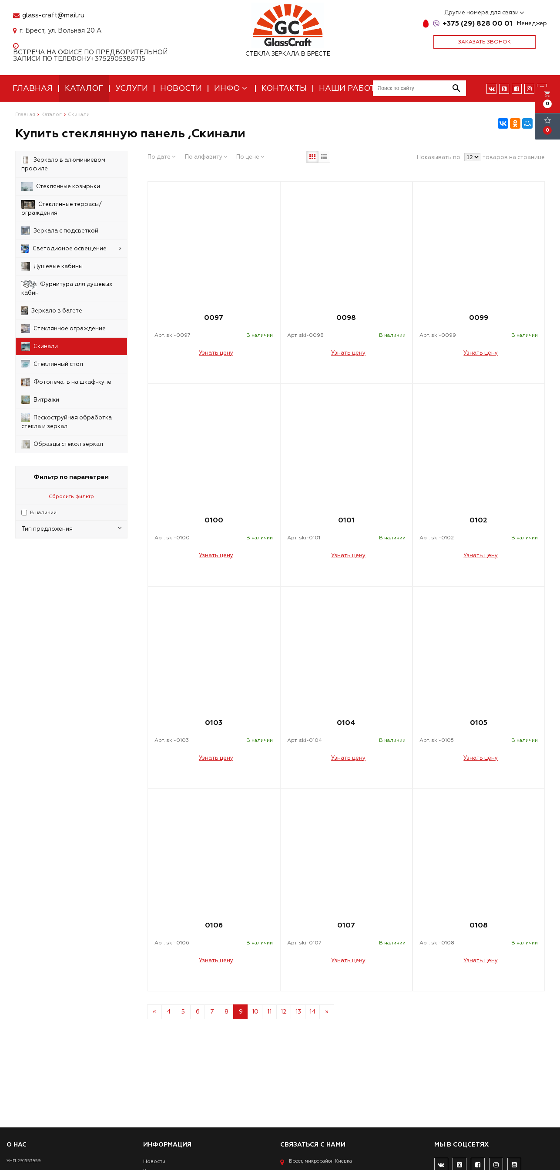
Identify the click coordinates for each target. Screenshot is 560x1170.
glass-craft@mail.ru (53, 15)
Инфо (231, 88)
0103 (213, 722)
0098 (346, 317)
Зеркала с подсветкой (59, 230)
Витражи (40, 400)
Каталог (84, 88)
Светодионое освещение (71, 248)
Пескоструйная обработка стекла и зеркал (66, 421)
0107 (346, 925)
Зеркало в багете (51, 310)
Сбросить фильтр (71, 496)
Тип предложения (71, 528)
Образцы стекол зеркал (62, 444)
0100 (214, 520)
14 (312, 1011)
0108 (478, 925)
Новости (181, 88)
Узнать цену (216, 352)
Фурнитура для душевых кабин (66, 288)
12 (284, 1011)
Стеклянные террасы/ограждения (61, 208)
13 (298, 1011)
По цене (250, 156)
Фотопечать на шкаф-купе (66, 382)
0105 (478, 722)
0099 (478, 317)
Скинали (39, 346)
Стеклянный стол (52, 364)
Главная (33, 88)
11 (269, 1011)
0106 (214, 925)
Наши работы (350, 88)
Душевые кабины (52, 266)
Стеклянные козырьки (60, 186)
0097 (213, 317)
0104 (346, 722)
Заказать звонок (484, 42)
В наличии (43, 512)
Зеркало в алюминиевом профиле (63, 164)
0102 (478, 520)
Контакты (284, 88)
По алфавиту (206, 156)
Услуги (131, 88)
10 (255, 1011)
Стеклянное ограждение (63, 328)
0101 (346, 520)
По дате (161, 156)
